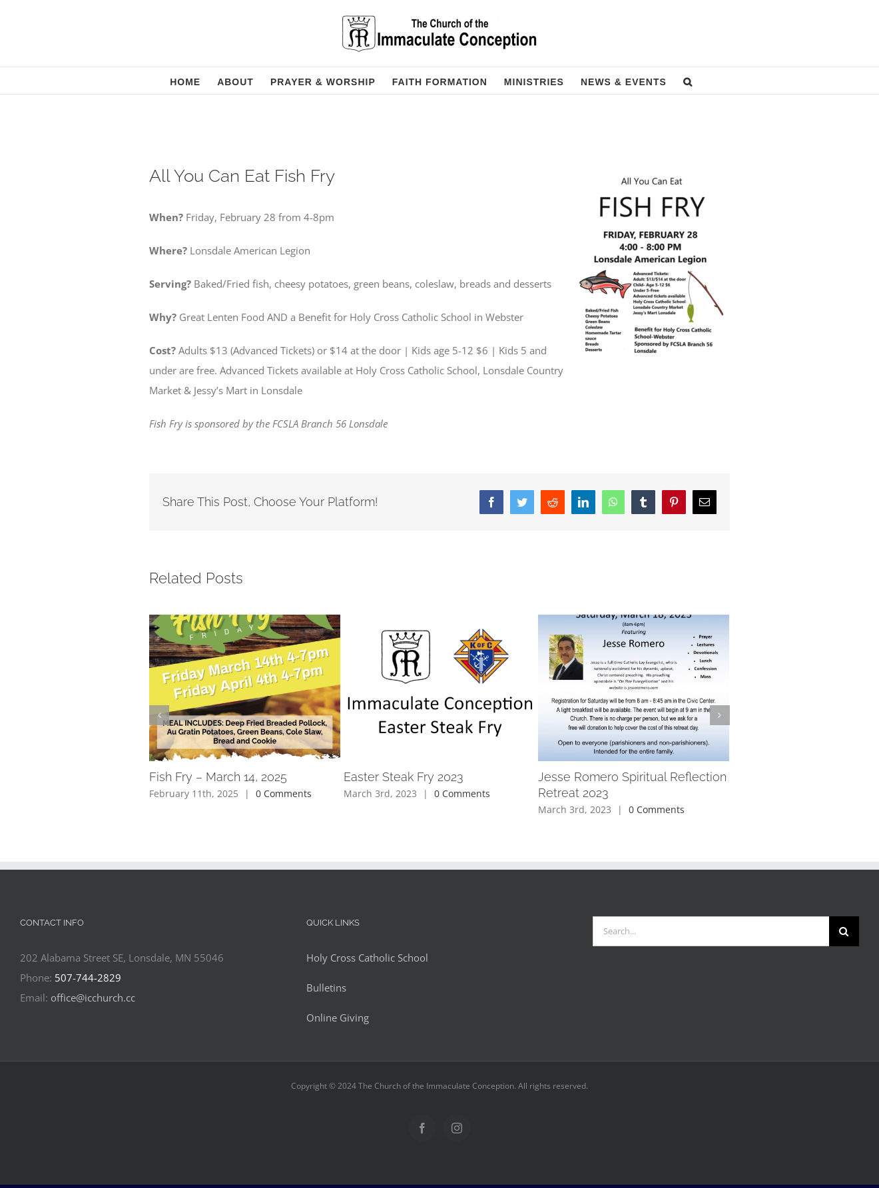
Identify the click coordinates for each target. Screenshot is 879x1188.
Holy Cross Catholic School (367, 957)
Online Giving (337, 1017)
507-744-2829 (88, 977)
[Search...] (711, 931)
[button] (688, 80)
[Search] (844, 931)
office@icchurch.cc (93, 997)
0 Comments (284, 793)
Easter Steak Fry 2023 (403, 777)
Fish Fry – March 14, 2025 (218, 777)
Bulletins (326, 987)
